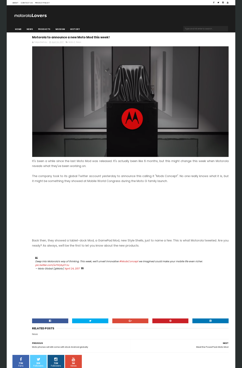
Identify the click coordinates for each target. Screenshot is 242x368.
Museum (60, 29)
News (30, 29)
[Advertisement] (157, 185)
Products (44, 29)
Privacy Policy (42, 3)
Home (18, 29)
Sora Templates (32, 356)
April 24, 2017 (128, 247)
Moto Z (128, 44)
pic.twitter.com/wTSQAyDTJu (149, 244)
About (15, 3)
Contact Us (27, 3)
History (75, 29)
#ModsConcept (184, 240)
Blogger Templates (53, 356)
